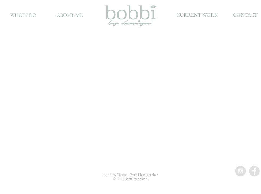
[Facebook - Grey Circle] (254, 171)
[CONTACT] (245, 15)
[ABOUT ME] (70, 15)
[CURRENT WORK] (197, 15)
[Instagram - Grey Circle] (240, 171)
